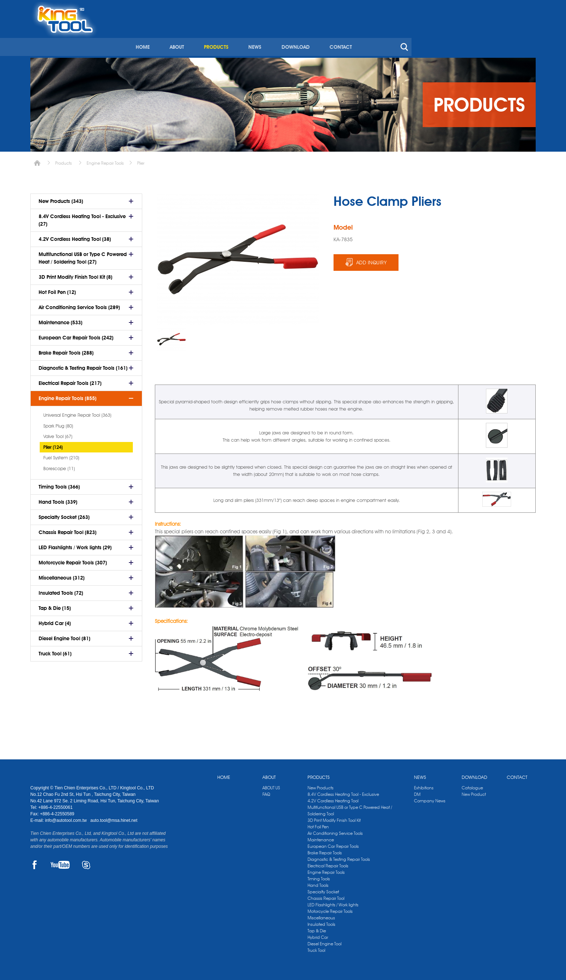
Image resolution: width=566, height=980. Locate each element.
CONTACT (459, 35)
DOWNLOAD (415, 35)
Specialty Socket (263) (64, 514)
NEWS (374, 35)
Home (37, 160)
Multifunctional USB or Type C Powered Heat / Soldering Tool (350, 808)
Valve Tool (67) (57, 434)
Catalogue (472, 785)
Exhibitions (424, 785)
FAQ (266, 791)
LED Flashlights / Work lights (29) (75, 545)
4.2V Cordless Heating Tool (333, 798)
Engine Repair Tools (105, 160)
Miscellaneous (321, 915)
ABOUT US (271, 785)
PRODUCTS (336, 35)
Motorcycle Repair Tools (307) (73, 560)
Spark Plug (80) (58, 423)
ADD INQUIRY (371, 260)
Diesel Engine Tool (324, 941)
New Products (321, 785)
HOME (264, 35)
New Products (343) (61, 198)
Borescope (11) (59, 466)
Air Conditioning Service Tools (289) (79, 305)
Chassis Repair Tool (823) (67, 530)
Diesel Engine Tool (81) (64, 636)
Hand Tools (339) (58, 499)
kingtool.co (525, 7)
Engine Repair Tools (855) (67, 396)
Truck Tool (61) (55, 651)
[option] (171, 336)
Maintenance (321, 837)
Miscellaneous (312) (61, 575)
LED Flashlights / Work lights (333, 902)
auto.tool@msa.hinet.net (113, 817)
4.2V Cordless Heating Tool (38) (75, 236)
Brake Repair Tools (325, 850)
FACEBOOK (34, 862)
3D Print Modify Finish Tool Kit (334, 817)
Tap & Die (317, 928)
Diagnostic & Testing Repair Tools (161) (83, 365)
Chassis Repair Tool (326, 895)
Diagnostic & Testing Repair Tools (339, 856)
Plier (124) (52, 444)
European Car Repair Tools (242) (76, 335)
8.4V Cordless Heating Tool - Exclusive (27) (82, 217)
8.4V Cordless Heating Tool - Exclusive (343, 791)
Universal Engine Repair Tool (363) (77, 412)
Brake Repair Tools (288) (66, 350)
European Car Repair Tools (333, 843)
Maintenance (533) (60, 320)
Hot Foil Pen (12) (57, 289)
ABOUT (297, 35)
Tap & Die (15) (55, 605)
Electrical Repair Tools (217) (70, 380)
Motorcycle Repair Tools (330, 908)
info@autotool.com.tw (66, 817)
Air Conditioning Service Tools (335, 830)
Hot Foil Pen (318, 824)
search (523, 35)
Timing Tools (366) (59, 484)
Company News (429, 798)
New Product (474, 791)
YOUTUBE (60, 862)
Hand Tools (318, 882)
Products (63, 160)
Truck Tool (316, 947)
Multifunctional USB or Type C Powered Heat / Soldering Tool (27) (83, 255)
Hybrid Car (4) (55, 621)
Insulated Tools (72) (61, 590)
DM (417, 791)
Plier (140, 160)
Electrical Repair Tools (328, 863)
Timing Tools (319, 876)
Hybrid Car (318, 934)
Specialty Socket (323, 889)
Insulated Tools (321, 921)
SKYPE (86, 862)
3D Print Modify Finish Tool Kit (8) (75, 274)
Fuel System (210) (61, 455)
